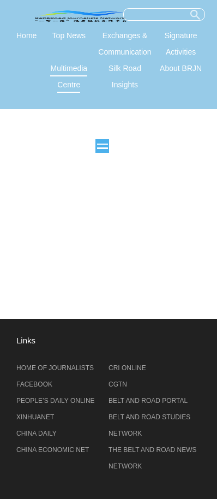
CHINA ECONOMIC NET (52, 450)
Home (26, 35)
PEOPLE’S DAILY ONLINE (55, 401)
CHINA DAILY (36, 433)
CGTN (117, 384)
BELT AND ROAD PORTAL (148, 401)
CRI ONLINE (127, 368)
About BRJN (181, 68)
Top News (69, 35)
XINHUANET (35, 417)
